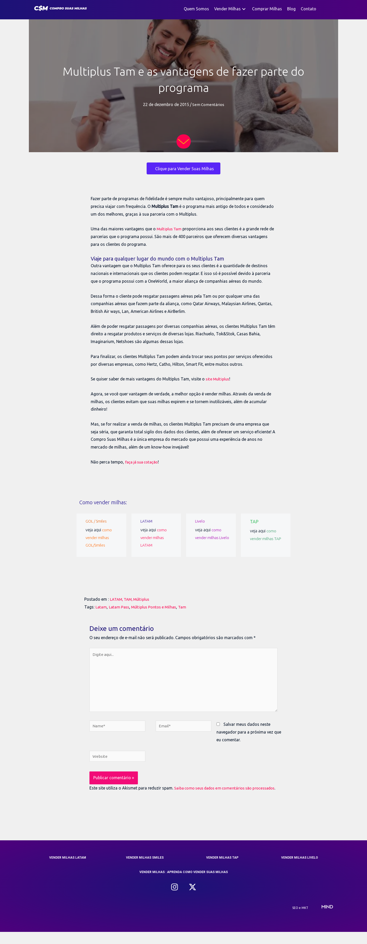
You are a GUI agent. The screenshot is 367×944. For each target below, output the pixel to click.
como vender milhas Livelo (208, 537)
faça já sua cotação (143, 462)
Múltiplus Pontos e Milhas (157, 607)
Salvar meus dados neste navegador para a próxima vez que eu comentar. (248, 736)
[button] (244, 9)
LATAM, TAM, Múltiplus (132, 599)
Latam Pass (120, 607)
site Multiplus (218, 379)
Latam (101, 607)
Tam (187, 607)
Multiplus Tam (170, 228)
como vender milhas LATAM (153, 537)
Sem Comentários (208, 104)
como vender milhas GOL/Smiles (99, 537)
